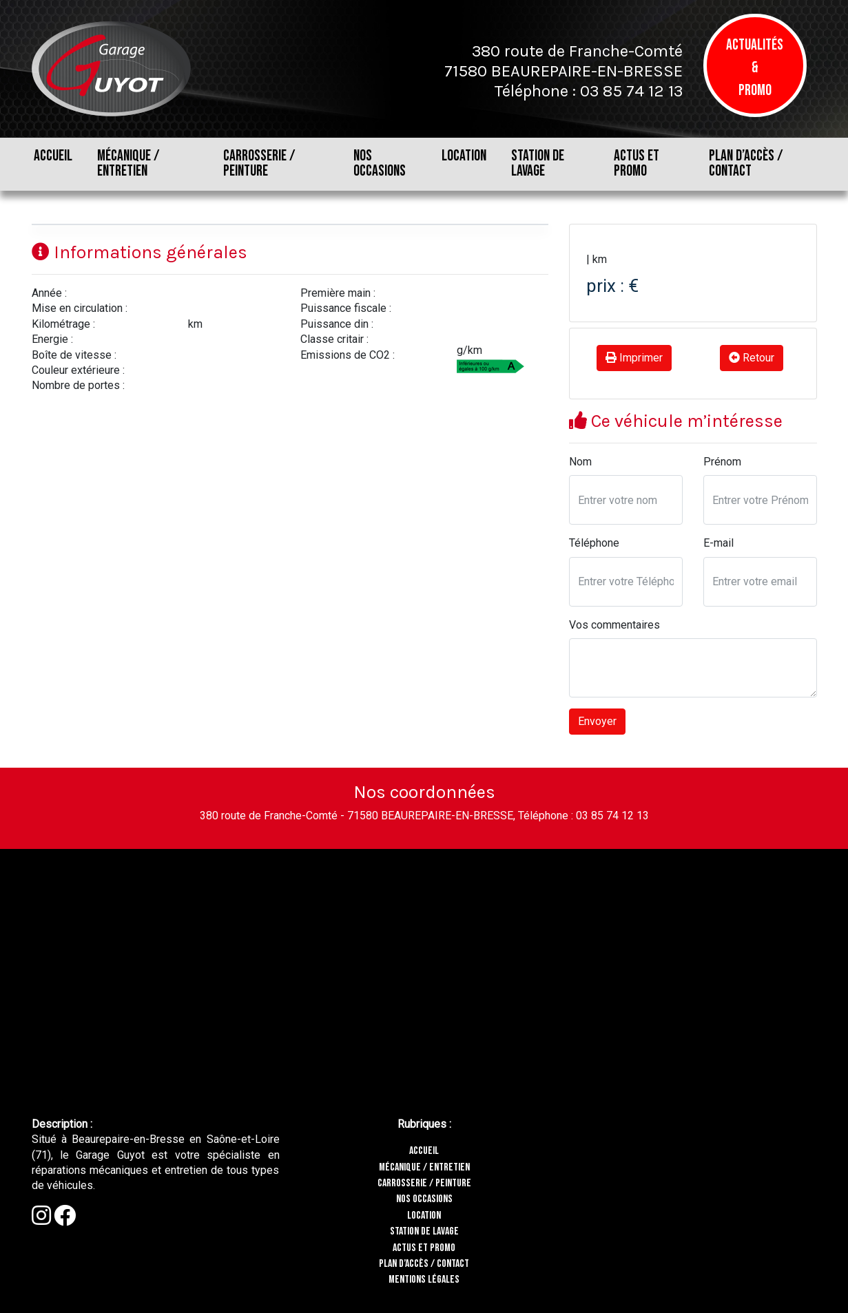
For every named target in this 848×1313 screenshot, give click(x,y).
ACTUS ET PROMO (636, 163)
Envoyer (597, 721)
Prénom (722, 461)
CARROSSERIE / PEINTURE (259, 163)
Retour (751, 357)
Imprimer (634, 357)
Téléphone (594, 542)
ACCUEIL (53, 156)
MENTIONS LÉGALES (424, 1279)
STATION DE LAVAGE (537, 163)
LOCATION (464, 156)
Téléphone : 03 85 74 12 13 (588, 91)
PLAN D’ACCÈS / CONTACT (746, 163)
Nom (580, 461)
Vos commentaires (614, 624)
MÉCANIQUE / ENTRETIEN (128, 163)
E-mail (718, 542)
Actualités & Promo (754, 68)
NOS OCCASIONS (379, 163)
